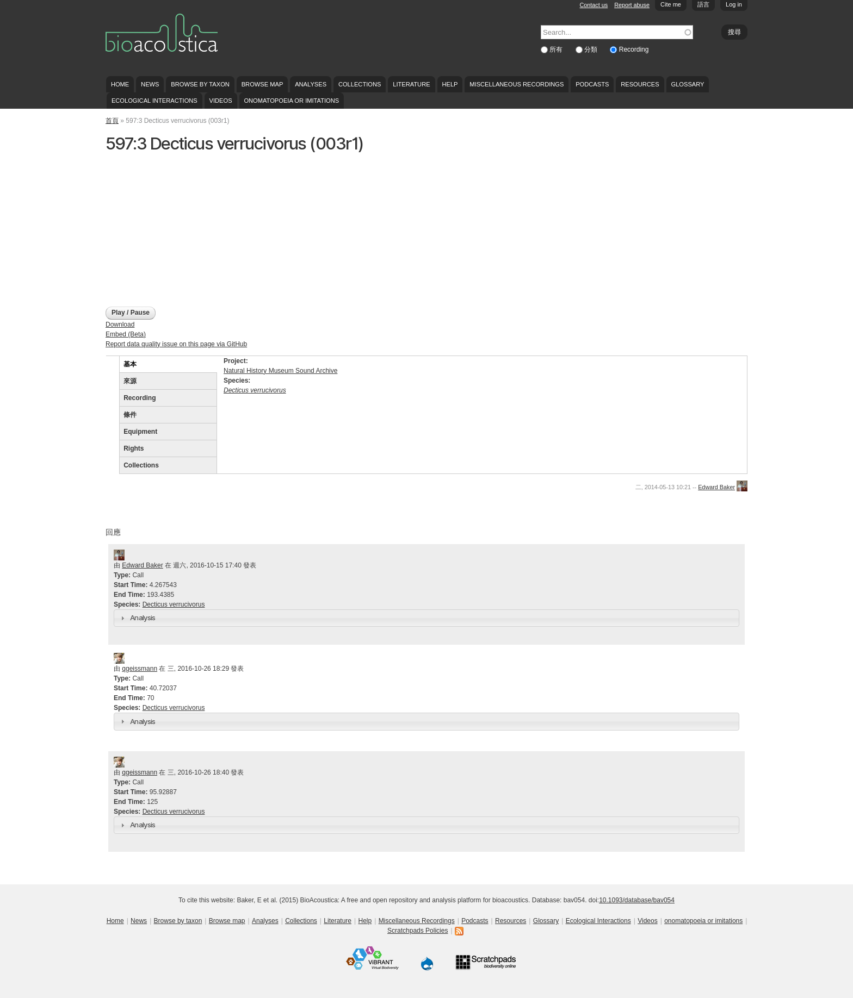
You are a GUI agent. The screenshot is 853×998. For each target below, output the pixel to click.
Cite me (670, 4)
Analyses (310, 84)
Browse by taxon (200, 84)
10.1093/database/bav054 (637, 900)
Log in (734, 4)
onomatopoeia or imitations (291, 100)
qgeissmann (139, 668)
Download (120, 324)
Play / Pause (131, 312)
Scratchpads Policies (417, 930)
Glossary (687, 84)
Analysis (143, 617)
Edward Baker (716, 487)
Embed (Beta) (126, 334)
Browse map (262, 84)
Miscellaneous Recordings (516, 84)
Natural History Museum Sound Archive (280, 371)
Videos (220, 100)
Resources (640, 84)
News (150, 84)
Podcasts (592, 84)
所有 (556, 49)
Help (450, 84)
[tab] (426, 618)
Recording (634, 49)
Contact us (594, 5)
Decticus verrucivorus (174, 604)
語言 (703, 4)
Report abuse (632, 5)
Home (120, 84)
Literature (411, 84)
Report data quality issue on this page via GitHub (176, 344)
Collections (359, 84)
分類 (591, 49)
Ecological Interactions (154, 100)
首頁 (112, 120)
